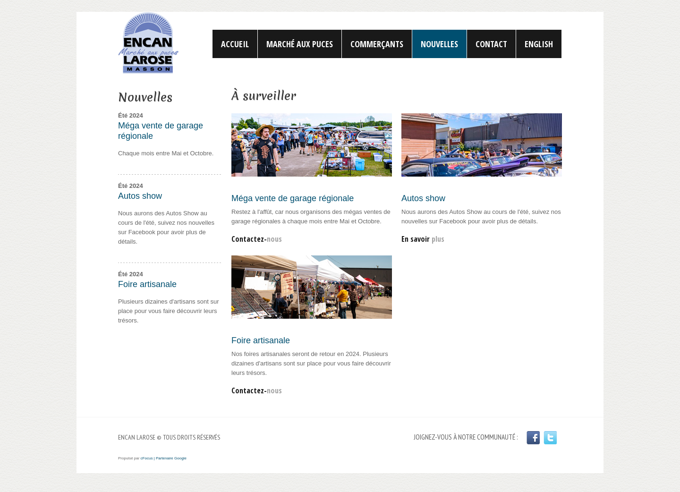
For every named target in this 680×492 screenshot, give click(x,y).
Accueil (235, 44)
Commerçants (376, 44)
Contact (491, 44)
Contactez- (256, 239)
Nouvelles (439, 44)
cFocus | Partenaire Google (164, 458)
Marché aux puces (299, 44)
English (539, 44)
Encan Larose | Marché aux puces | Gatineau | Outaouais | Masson (148, 43)
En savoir (422, 239)
